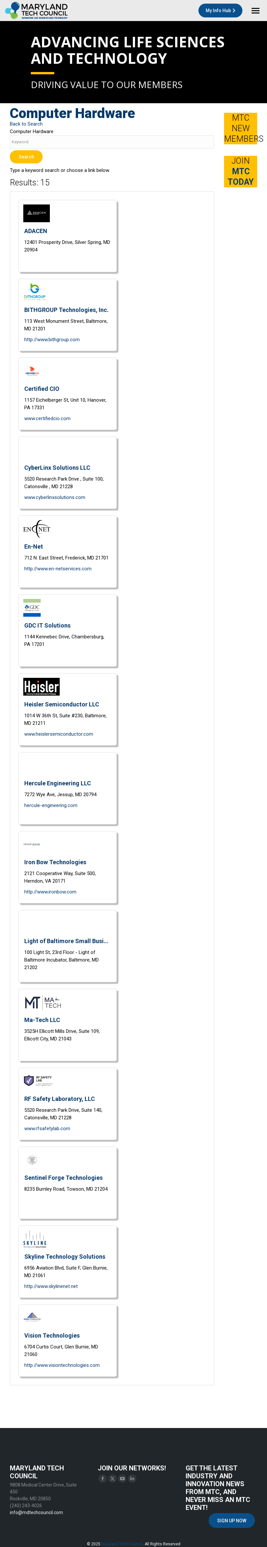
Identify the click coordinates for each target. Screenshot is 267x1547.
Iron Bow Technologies (55, 862)
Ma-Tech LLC (42, 1019)
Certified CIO (41, 388)
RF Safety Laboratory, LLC (59, 1098)
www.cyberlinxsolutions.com (54, 497)
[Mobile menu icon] (255, 10)
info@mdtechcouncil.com (36, 1512)
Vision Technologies (52, 1335)
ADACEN (35, 230)
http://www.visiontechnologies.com (62, 1365)
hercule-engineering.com (50, 805)
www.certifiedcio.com (47, 418)
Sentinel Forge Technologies (63, 1177)
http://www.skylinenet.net (51, 1286)
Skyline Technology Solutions (64, 1256)
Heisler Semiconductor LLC (61, 704)
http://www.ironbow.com (50, 892)
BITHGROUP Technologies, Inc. (66, 309)
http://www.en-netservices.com (58, 569)
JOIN (241, 171)
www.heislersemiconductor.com (58, 734)
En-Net (33, 546)
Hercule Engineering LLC (57, 783)
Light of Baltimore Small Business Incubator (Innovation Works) (67, 941)
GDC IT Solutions (47, 625)
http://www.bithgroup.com (52, 340)
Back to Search (26, 124)
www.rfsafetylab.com (47, 1128)
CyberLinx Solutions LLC (57, 467)
